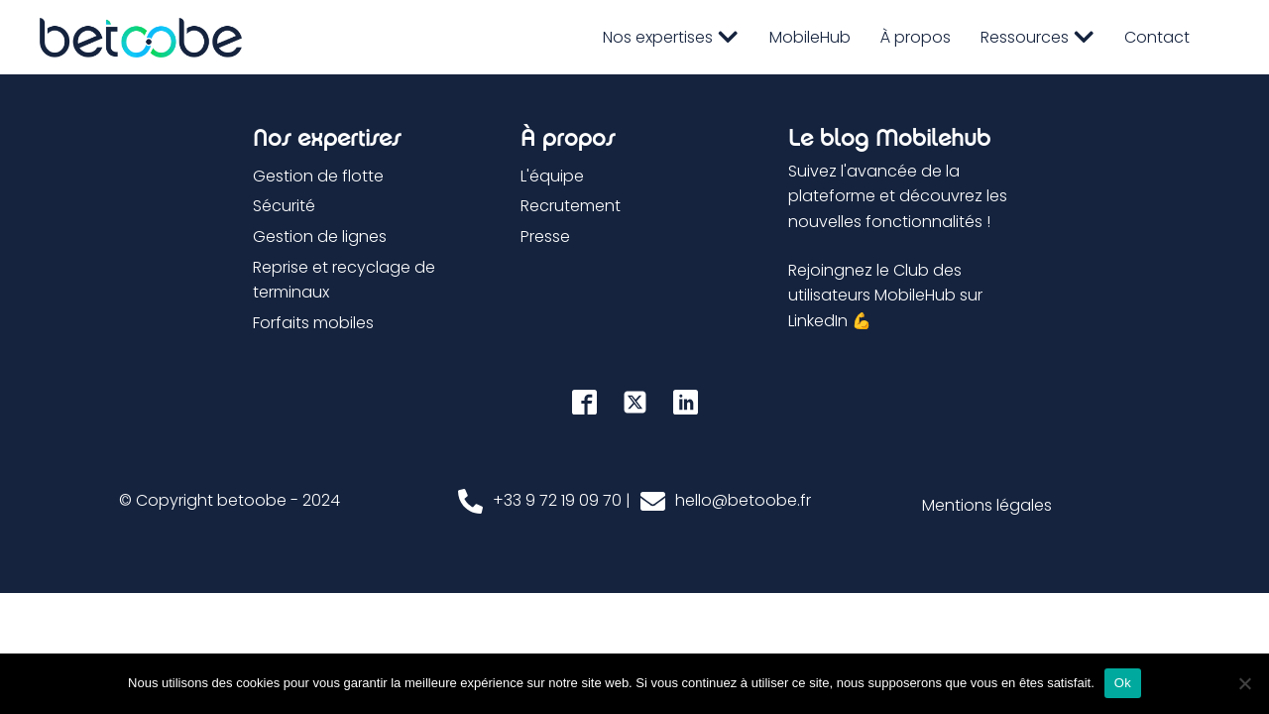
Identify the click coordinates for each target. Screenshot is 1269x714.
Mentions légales (987, 505)
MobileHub (810, 37)
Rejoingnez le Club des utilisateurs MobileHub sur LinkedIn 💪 (885, 295)
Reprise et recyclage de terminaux (344, 280)
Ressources (1038, 37)
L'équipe (552, 176)
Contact (1157, 37)
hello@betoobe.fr (743, 500)
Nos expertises (671, 37)
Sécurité (284, 205)
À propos (915, 37)
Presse (545, 236)
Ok (1122, 682)
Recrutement (570, 205)
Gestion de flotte (318, 176)
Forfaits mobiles (313, 322)
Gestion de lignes (320, 236)
